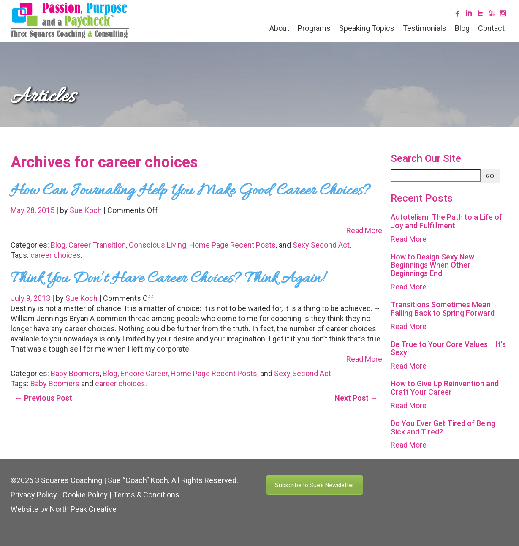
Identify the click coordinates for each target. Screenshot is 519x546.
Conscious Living (157, 244)
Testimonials (424, 28)
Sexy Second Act (321, 244)
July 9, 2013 (31, 298)
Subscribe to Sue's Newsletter (314, 485)
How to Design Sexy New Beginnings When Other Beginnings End (432, 265)
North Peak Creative (83, 509)
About (279, 28)
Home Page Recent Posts (232, 244)
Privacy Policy (34, 494)
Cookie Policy (85, 494)
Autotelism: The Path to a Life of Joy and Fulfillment (446, 221)
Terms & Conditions (146, 494)
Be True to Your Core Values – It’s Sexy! (448, 348)
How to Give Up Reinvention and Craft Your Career (445, 387)
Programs (314, 28)
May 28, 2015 (33, 210)
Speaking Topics (366, 28)
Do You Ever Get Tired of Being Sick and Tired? (443, 427)
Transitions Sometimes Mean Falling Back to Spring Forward (443, 308)
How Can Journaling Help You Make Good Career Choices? (190, 191)
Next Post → (356, 397)
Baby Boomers (75, 373)
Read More (364, 230)
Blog (462, 28)
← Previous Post (43, 397)
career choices (55, 255)
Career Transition (97, 244)
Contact (491, 28)
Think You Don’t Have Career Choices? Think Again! (167, 278)
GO (490, 176)
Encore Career (144, 373)
